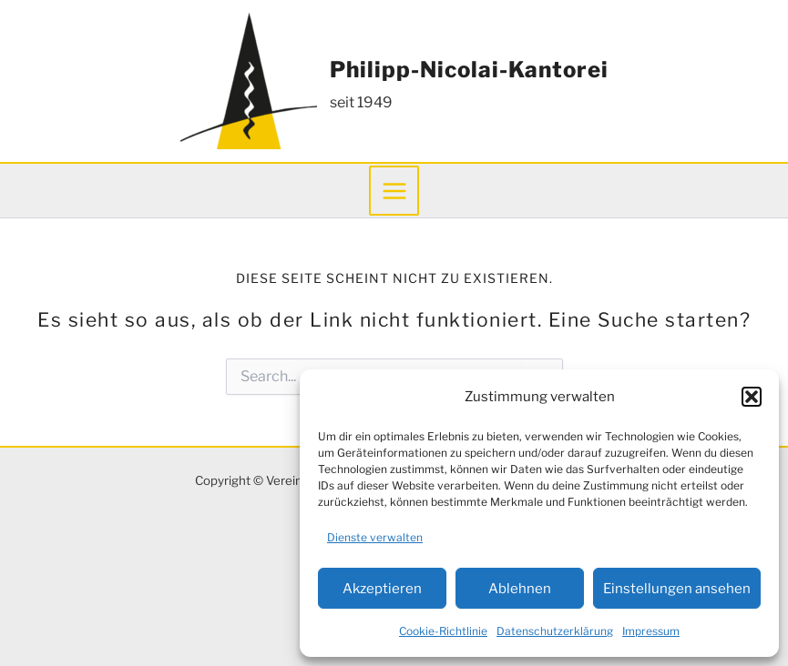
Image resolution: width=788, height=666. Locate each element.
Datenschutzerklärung (554, 631)
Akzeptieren (382, 588)
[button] (751, 397)
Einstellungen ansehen (677, 588)
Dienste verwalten (375, 537)
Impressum (651, 631)
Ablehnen (519, 588)
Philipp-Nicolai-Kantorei (469, 69)
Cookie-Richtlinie (443, 631)
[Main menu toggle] (394, 191)
